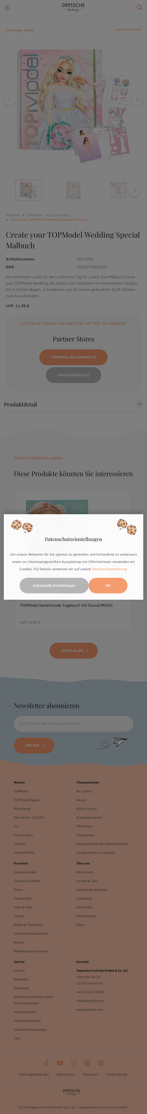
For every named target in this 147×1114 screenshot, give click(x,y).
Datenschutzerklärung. (110, 569)
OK (108, 586)
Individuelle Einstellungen (54, 586)
